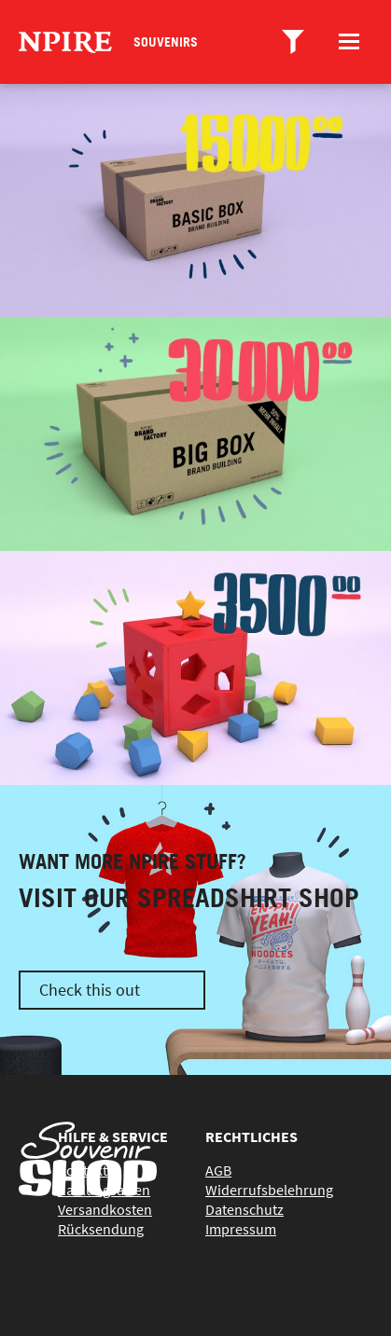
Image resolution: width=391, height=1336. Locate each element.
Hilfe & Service (113, 1136)
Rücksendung (101, 1228)
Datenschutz (244, 1209)
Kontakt (82, 1170)
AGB (218, 1170)
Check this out (89, 989)
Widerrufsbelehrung (269, 1189)
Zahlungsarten (104, 1189)
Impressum (240, 1228)
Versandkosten (105, 1209)
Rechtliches (251, 1136)
